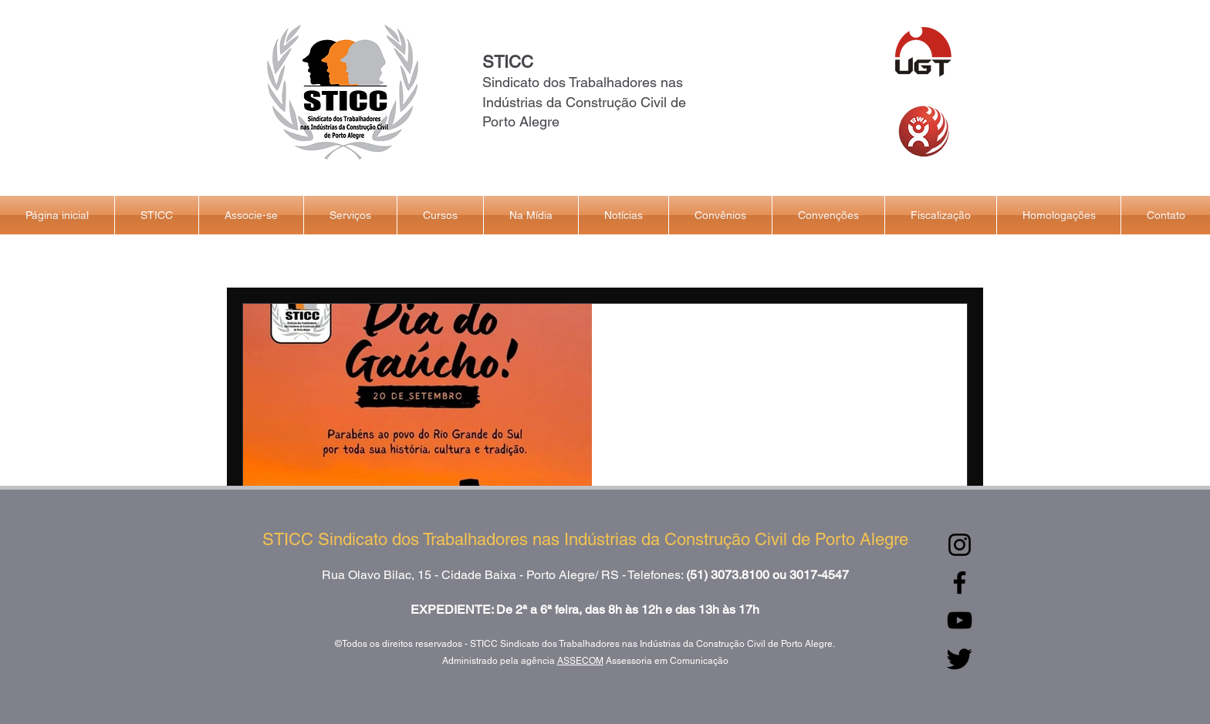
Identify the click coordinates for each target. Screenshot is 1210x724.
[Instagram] (960, 545)
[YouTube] (960, 620)
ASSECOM (580, 660)
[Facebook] (960, 582)
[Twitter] (960, 658)
